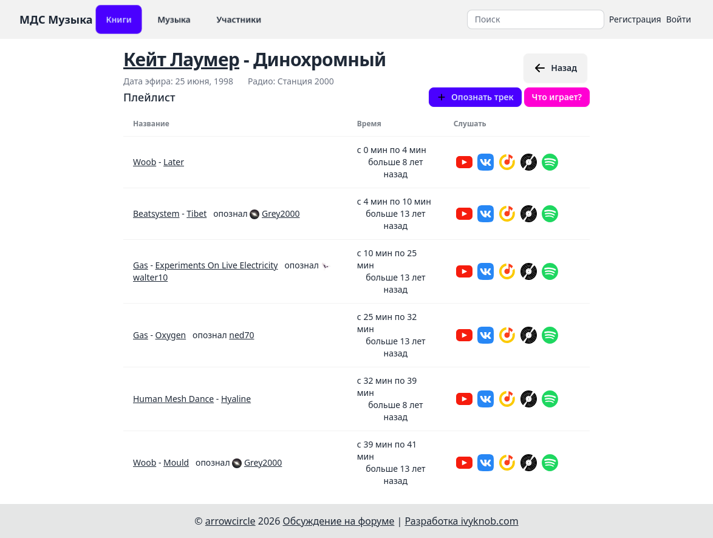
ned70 (241, 335)
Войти (678, 19)
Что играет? (557, 97)
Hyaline (236, 398)
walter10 (150, 277)
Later (173, 162)
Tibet (196, 213)
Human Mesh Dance (173, 398)
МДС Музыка (56, 19)
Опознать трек (475, 97)
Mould (176, 462)
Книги (119, 19)
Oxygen (170, 335)
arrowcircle (230, 521)
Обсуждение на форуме (339, 521)
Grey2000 (280, 213)
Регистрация (635, 19)
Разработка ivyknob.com (462, 521)
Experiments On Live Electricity (216, 265)
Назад (555, 68)
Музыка (174, 19)
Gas (140, 265)
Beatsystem (156, 213)
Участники (239, 19)
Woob (144, 162)
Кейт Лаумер (181, 59)
